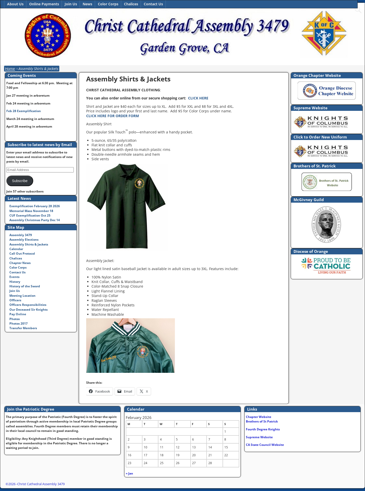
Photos (14, 319)
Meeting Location (22, 295)
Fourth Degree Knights (263, 429)
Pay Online (17, 314)
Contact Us (153, 4)
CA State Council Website (265, 445)
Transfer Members (23, 328)
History (14, 281)
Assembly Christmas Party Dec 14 (34, 220)
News (87, 4)
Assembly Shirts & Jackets (28, 244)
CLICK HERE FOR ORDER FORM (112, 115)
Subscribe (19, 181)
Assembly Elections (24, 239)
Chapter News (20, 263)
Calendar (16, 249)
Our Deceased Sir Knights (28, 309)
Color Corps (108, 4)
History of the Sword (24, 286)
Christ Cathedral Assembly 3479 (41, 484)
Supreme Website (259, 437)
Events (14, 277)
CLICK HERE (198, 98)
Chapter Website (258, 417)
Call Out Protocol (22, 253)
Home (10, 68)
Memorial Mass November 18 (31, 211)
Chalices (131, 4)
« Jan (129, 473)
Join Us (71, 4)
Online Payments (44, 4)
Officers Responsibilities (27, 305)
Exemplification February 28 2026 (34, 206)
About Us (15, 4)
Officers (15, 300)
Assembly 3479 (20, 235)
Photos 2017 (18, 323)
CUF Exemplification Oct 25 (29, 215)
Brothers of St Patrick (262, 421)
